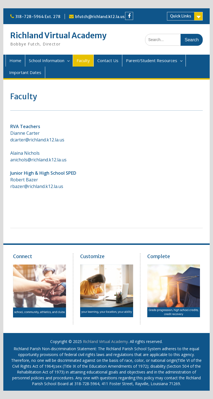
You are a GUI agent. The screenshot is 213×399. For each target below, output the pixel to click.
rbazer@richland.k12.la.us (36, 186)
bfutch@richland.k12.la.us (100, 16)
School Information (46, 60)
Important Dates (25, 72)
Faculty (83, 60)
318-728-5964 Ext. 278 (37, 16)
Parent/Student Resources (151, 60)
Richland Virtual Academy (58, 35)
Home (15, 60)
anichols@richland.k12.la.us (38, 160)
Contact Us (107, 60)
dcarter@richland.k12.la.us (37, 140)
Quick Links (180, 16)
